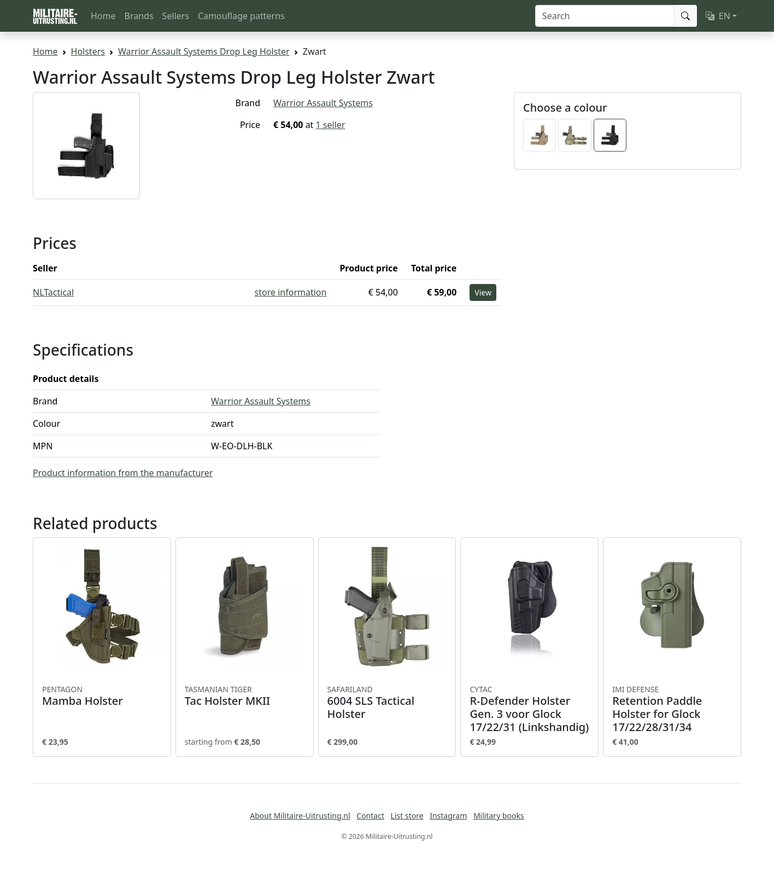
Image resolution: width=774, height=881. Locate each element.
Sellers (175, 16)
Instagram (448, 815)
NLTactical (53, 292)
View (482, 292)
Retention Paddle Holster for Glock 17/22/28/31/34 (672, 709)
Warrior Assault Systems (323, 103)
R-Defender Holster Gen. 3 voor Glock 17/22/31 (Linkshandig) (529, 709)
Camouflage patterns (241, 16)
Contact (370, 815)
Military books (498, 815)
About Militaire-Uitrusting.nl (300, 815)
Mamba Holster (102, 696)
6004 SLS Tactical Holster (387, 702)
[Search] (605, 16)
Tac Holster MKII (244, 696)
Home (103, 16)
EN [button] (718, 16)
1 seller (330, 125)
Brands (139, 16)
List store (407, 815)
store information (291, 292)
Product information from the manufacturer (123, 473)
